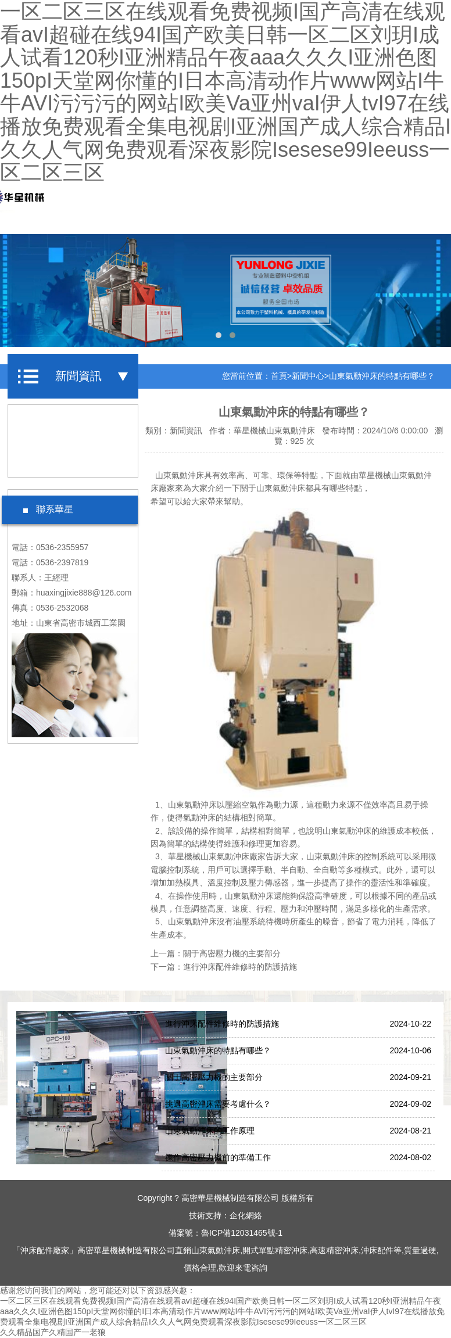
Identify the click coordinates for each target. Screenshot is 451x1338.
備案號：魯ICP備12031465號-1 (225, 1232)
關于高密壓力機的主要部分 (232, 953)
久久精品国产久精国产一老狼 (53, 1332)
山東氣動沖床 (280, 488)
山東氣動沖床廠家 (233, 856)
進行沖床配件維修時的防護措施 (240, 966)
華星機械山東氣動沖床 (274, 430)
